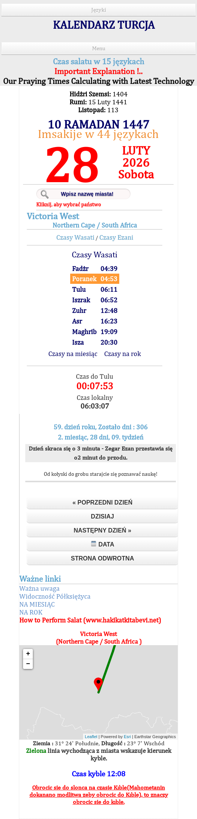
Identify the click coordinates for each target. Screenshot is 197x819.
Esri (127, 736)
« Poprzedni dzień (102, 502)
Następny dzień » (102, 530)
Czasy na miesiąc (72, 354)
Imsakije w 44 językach (98, 133)
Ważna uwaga (39, 588)
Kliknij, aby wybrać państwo (68, 204)
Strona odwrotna (102, 558)
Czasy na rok (122, 354)
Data (102, 544)
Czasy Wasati (75, 237)
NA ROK (30, 612)
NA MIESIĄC (37, 604)
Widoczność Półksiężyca (55, 596)
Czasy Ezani (116, 237)
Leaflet (91, 736)
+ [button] (28, 653)
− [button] (28, 664)
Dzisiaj (102, 516)
